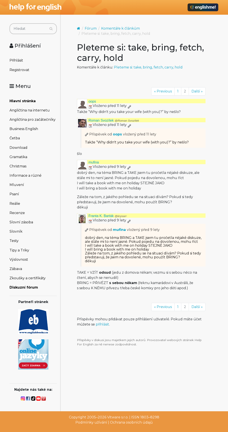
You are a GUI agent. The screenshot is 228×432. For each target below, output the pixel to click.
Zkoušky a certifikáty (28, 278)
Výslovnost (19, 259)
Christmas (18, 166)
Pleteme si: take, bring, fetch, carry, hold (148, 67)
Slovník (16, 231)
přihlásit (102, 324)
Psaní (14, 194)
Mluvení (17, 185)
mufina (93, 162)
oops (92, 101)
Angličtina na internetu (30, 110)
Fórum (91, 28)
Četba (15, 138)
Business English (24, 129)
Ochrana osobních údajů (131, 422)
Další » (197, 91)
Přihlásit (16, 60)
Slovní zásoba (21, 222)
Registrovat (19, 70)
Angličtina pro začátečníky (33, 120)
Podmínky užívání (91, 422)
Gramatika (18, 157)
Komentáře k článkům (120, 28)
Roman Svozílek (113, 120)
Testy (14, 241)
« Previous (163, 91)
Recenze (17, 213)
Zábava (16, 269)
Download (18, 148)
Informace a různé (25, 175)
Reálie (15, 204)
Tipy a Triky (19, 250)
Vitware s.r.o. (117, 417)
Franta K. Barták (107, 216)
